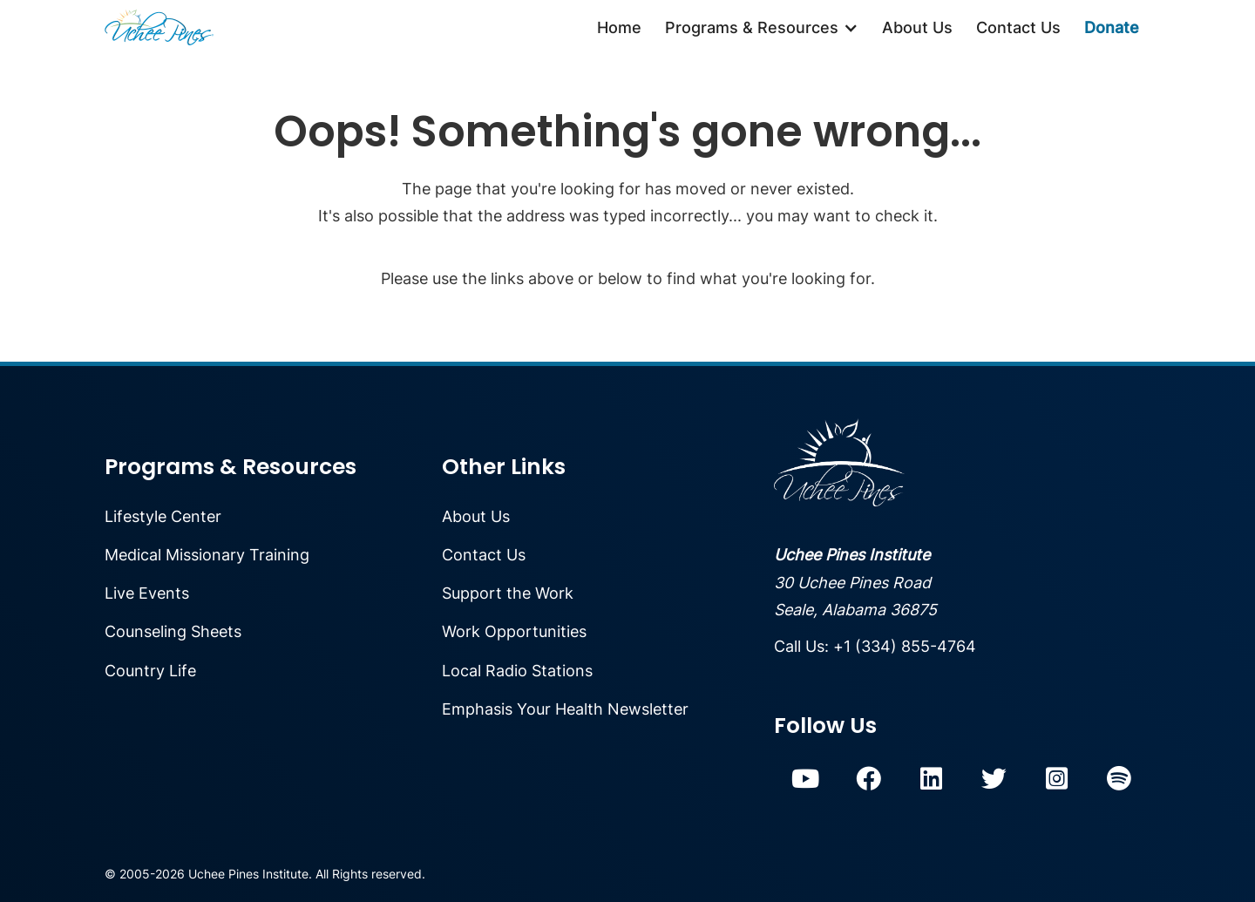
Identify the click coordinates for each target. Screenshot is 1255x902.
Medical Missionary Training (207, 555)
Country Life (150, 670)
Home (619, 27)
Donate (1111, 27)
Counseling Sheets (173, 631)
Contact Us (1018, 27)
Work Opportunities (514, 631)
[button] (761, 28)
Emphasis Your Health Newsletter (565, 709)
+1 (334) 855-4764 (904, 646)
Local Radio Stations (517, 670)
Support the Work (507, 593)
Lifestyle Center (163, 516)
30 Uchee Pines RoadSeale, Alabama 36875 (855, 582)
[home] (159, 28)
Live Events (147, 593)
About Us (917, 27)
